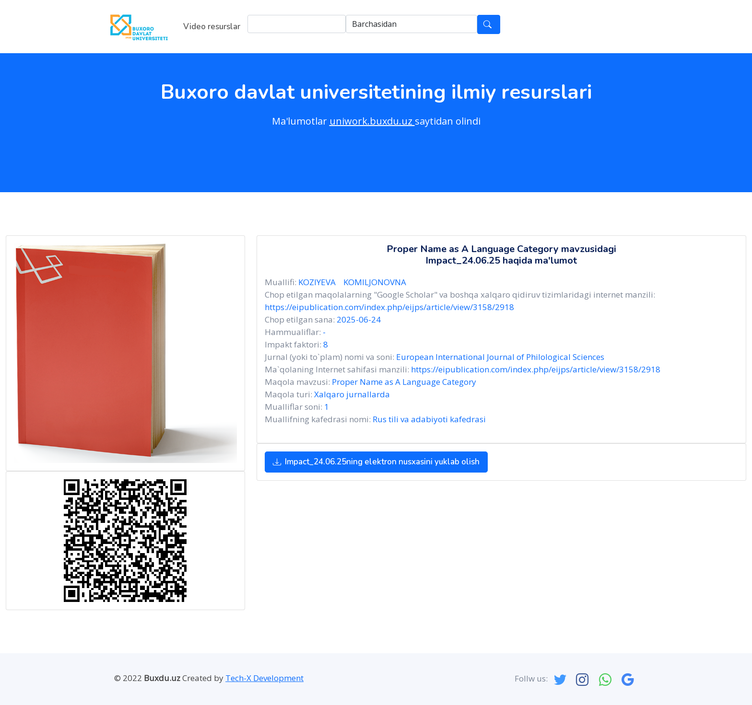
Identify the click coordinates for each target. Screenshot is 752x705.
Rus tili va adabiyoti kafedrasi (429, 419)
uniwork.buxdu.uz (372, 121)
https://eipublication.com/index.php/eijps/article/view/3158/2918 (389, 306)
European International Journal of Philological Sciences (500, 356)
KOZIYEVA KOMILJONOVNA (354, 282)
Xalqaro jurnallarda (352, 394)
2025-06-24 (359, 319)
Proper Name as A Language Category (404, 381)
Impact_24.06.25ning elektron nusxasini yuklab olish (376, 461)
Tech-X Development (264, 677)
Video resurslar (211, 26)
